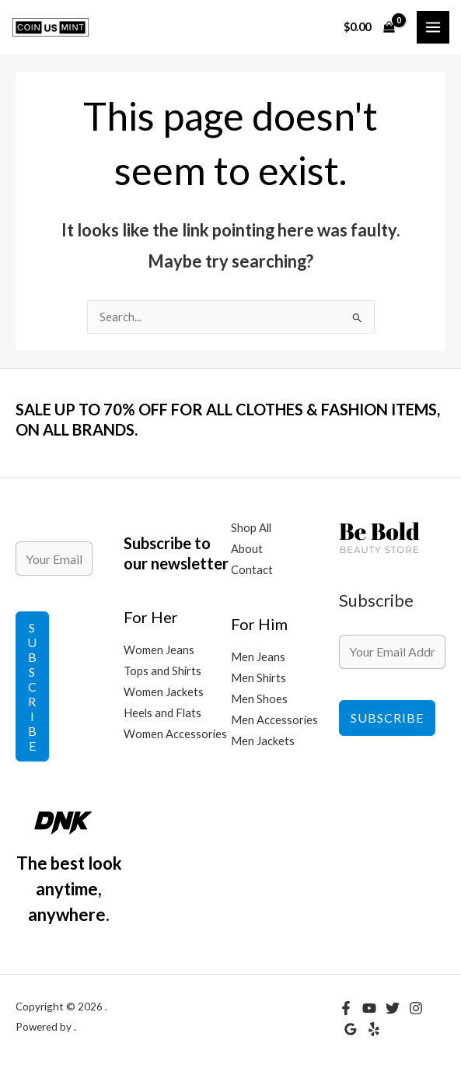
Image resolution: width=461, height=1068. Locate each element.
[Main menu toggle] (433, 27)
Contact (252, 569)
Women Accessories (175, 734)
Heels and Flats (162, 713)
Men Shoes (259, 699)
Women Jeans (159, 650)
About (247, 548)
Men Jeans (258, 657)
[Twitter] (393, 1008)
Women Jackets (164, 692)
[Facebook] (346, 1008)
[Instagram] (416, 1008)
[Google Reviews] (351, 1029)
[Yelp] (374, 1029)
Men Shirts (258, 678)
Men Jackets (263, 741)
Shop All (251, 527)
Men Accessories (274, 720)
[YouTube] (369, 1008)
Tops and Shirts (162, 671)
